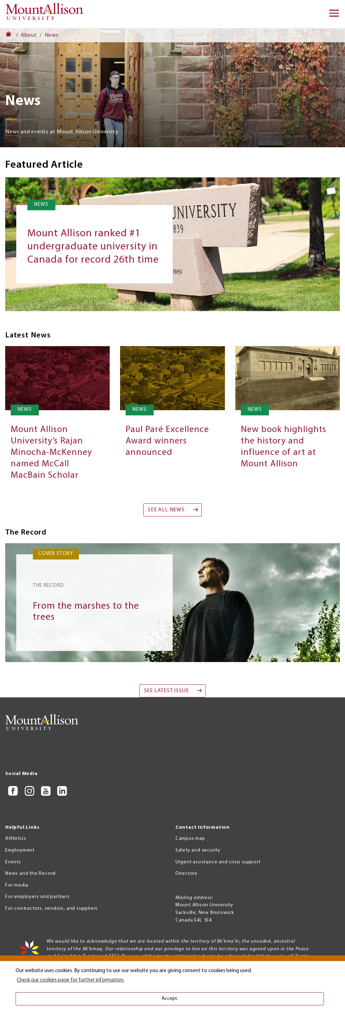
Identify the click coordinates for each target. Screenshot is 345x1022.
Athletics (15, 838)
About (29, 35)
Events (13, 862)
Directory (186, 873)
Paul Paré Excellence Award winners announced (167, 441)
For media (16, 885)
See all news (166, 510)
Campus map (190, 838)
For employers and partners (37, 896)
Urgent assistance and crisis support (218, 862)
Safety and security (197, 850)
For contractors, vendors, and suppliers (51, 908)
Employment (20, 850)
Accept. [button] (170, 998)
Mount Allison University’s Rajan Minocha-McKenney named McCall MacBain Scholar (51, 452)
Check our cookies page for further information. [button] (70, 980)
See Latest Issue (166, 691)
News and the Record (30, 873)
